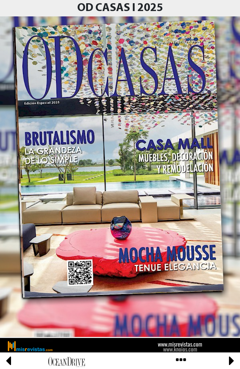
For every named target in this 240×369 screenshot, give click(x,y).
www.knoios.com (180, 349)
